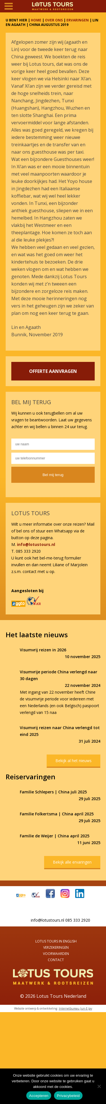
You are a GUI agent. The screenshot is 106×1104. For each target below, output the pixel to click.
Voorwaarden (56, 953)
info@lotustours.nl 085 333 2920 (60, 920)
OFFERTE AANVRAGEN (53, 371)
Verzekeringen (56, 947)
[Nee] (99, 1086)
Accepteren (38, 1096)
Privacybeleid (68, 1096)
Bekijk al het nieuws (73, 760)
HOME (36, 20)
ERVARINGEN (77, 20)
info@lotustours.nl (36, 544)
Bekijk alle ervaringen (72, 862)
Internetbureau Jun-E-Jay (75, 1008)
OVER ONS (54, 20)
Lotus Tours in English (56, 941)
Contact (56, 959)
